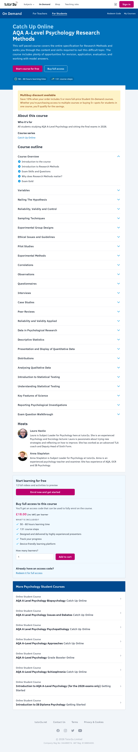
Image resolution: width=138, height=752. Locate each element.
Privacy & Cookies (94, 722)
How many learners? (27, 550)
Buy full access (55, 68)
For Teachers (40, 13)
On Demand (44, 4)
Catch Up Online (26, 137)
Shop (57, 4)
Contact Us (59, 722)
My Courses (130, 13)
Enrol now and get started (45, 492)
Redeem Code (114, 13)
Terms (75, 722)
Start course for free (27, 68)
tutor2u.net (41, 722)
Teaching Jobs (72, 4)
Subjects (29, 4)
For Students (59, 13)
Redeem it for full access (29, 573)
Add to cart (65, 556)
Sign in (126, 4)
